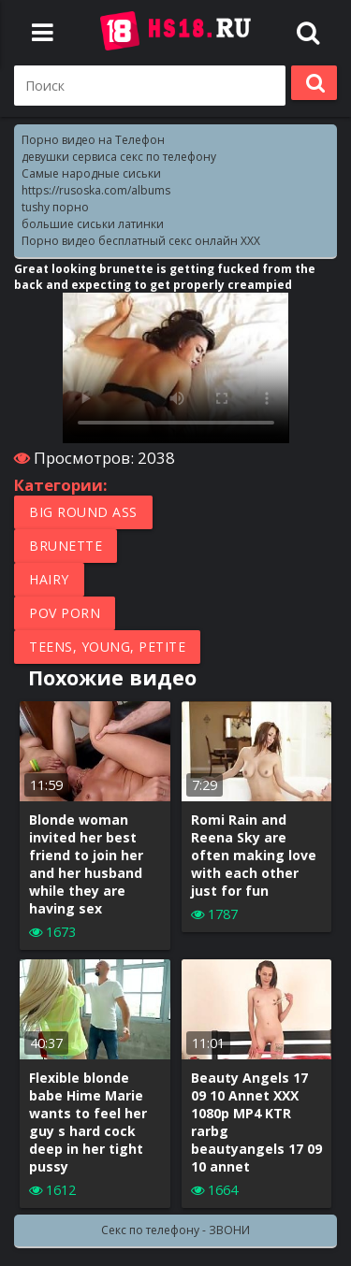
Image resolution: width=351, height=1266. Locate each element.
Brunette (65, 545)
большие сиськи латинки (93, 224)
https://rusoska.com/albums (96, 190)
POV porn (64, 613)
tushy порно (55, 207)
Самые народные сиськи (91, 173)
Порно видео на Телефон (93, 140)
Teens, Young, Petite (107, 646)
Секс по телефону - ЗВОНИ (175, 1230)
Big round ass (83, 512)
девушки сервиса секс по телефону (119, 157)
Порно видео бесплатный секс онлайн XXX (141, 241)
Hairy (49, 579)
